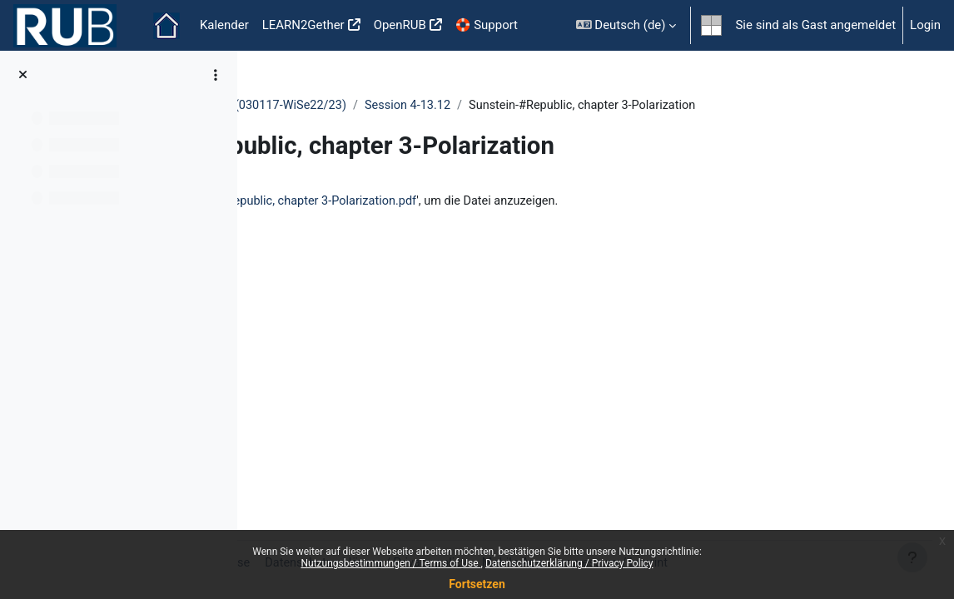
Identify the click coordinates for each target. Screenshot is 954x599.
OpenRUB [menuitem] (400, 24)
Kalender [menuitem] (224, 24)
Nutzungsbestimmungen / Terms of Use (390, 563)
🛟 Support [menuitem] (486, 24)
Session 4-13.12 (652, 105)
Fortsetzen (477, 584)
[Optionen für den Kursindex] (216, 75)
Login (925, 24)
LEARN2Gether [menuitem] (303, 24)
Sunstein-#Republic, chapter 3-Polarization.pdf (534, 220)
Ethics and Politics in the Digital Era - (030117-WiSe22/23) (429, 105)
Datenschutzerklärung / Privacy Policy (569, 563)
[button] (626, 25)
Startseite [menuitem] (166, 26)
